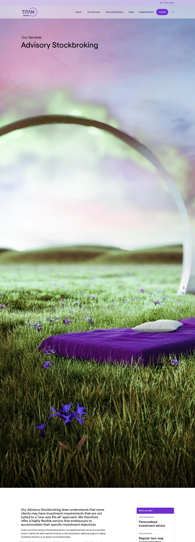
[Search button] (173, 12)
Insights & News (146, 12)
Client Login (167, 2)
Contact (162, 12)
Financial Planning (114, 12)
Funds (131, 12)
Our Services (93, 12)
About (78, 12)
